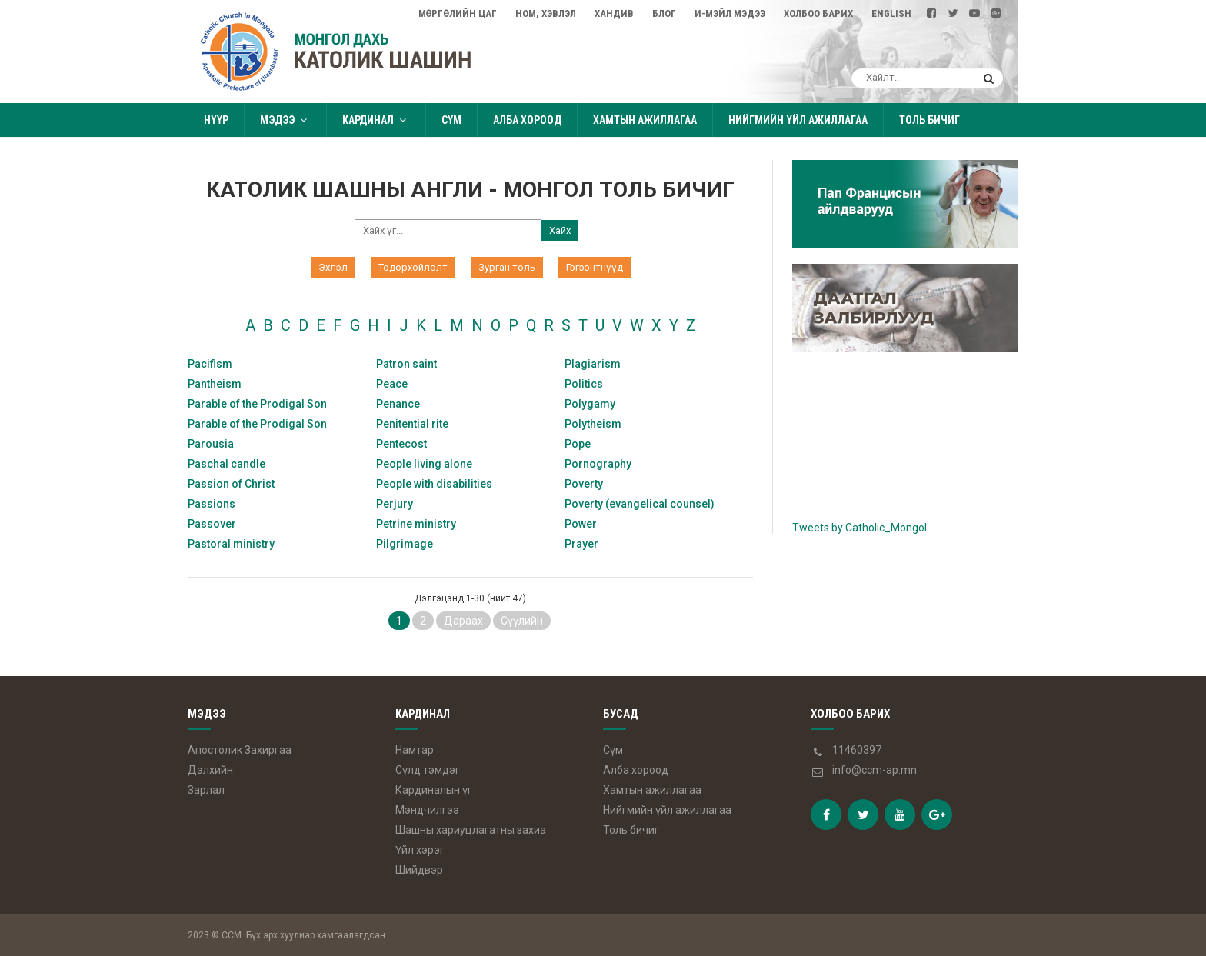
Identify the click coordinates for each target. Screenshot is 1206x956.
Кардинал (376, 120)
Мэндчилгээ (427, 810)
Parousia (211, 444)
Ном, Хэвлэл (545, 13)
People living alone (424, 464)
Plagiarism (593, 364)
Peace (392, 384)
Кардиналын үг (433, 790)
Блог (664, 13)
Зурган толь (506, 267)
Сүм (451, 120)
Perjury (394, 504)
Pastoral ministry (231, 544)
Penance (398, 404)
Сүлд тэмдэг (427, 770)
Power (581, 524)
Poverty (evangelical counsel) (640, 504)
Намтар (414, 750)
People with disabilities (434, 484)
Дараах (463, 621)
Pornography (598, 464)
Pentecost (401, 444)
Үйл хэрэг (420, 850)
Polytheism (593, 424)
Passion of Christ (231, 484)
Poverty (584, 484)
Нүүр (216, 120)
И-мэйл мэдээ (730, 13)
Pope (578, 444)
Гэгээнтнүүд (594, 267)
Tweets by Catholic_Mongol (859, 527)
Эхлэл (333, 267)
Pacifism (210, 364)
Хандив (614, 13)
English (891, 13)
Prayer (581, 544)
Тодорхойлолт (413, 267)
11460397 (856, 750)
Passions (211, 504)
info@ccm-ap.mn (874, 770)
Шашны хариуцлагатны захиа (470, 830)
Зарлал (206, 790)
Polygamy (590, 404)
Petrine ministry (416, 524)
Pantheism (215, 384)
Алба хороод (527, 120)
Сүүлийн (522, 621)
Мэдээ (285, 120)
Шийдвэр (419, 870)
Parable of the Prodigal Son (257, 404)
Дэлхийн (210, 770)
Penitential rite (412, 424)
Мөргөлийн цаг (457, 13)
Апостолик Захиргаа (240, 750)
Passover (212, 524)
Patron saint (406, 364)
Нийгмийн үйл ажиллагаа (797, 120)
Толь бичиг (929, 120)
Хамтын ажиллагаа (645, 120)
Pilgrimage (404, 544)
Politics (584, 384)
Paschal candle (226, 464)
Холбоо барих (818, 13)
